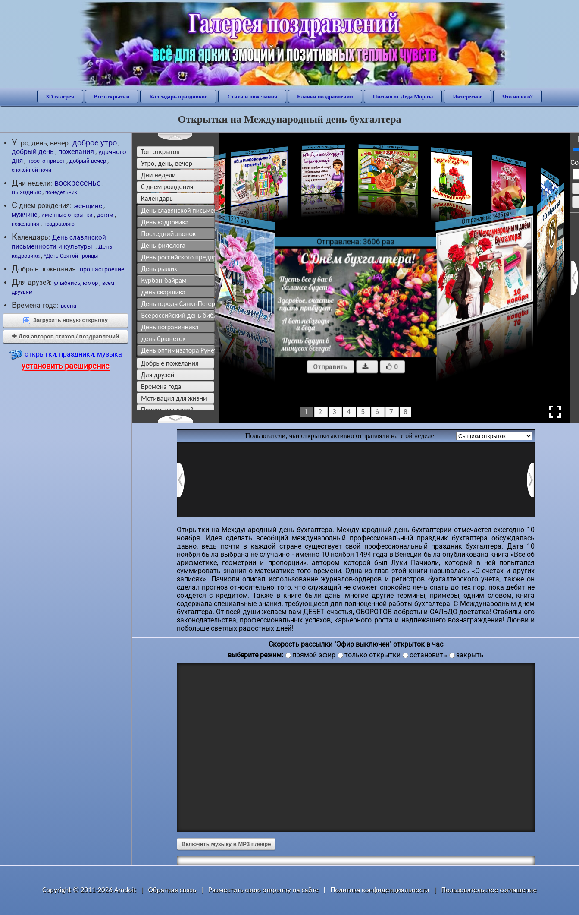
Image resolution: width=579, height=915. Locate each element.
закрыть (470, 655)
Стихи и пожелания (252, 96)
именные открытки (67, 214)
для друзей (158, 375)
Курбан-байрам (164, 280)
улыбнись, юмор (76, 283)
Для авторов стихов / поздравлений (65, 336)
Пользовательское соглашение (489, 889)
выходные (26, 192)
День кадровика (165, 222)
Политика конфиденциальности (380, 889)
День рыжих (159, 269)
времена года (161, 386)
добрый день (33, 152)
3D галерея (60, 96)
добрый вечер (87, 161)
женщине (88, 206)
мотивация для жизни (174, 398)
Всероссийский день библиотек (178, 315)
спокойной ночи (31, 170)
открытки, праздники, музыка (65, 359)
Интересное (467, 96)
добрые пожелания (170, 363)
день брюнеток (163, 338)
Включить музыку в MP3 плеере (226, 844)
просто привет (46, 161)
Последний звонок (168, 234)
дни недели (158, 175)
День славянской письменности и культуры (59, 242)
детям (105, 214)
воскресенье (77, 183)
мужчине (24, 214)
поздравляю (59, 224)
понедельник (61, 192)
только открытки (372, 655)
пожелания (76, 152)
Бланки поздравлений (325, 96)
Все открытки (112, 96)
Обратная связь (172, 889)
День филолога (163, 245)
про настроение (102, 269)
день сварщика (163, 292)
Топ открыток (160, 152)
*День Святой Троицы (71, 256)
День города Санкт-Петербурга (178, 304)
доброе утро (94, 142)
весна (68, 306)
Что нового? (517, 96)
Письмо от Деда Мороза (403, 96)
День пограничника (170, 327)
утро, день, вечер (166, 163)
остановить (428, 655)
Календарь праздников (178, 96)
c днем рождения (167, 187)
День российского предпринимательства (178, 257)
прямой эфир (313, 655)
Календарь (156, 198)
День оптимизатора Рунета (178, 350)
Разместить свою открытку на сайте (263, 889)
